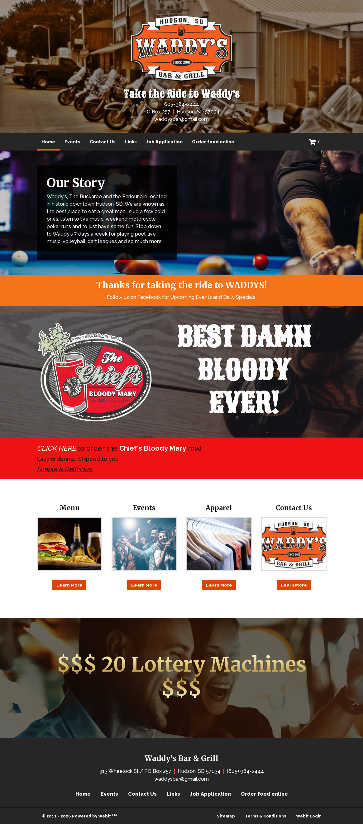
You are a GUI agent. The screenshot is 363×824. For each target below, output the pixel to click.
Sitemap (226, 816)
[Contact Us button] (294, 544)
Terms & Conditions (265, 816)
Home (50, 139)
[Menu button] (69, 544)
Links (131, 141)
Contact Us (103, 141)
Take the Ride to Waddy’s (182, 94)
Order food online (213, 141)
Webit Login (309, 816)
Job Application (164, 141)
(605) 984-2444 (245, 771)
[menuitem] (48, 142)
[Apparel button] (219, 544)
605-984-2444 (181, 104)
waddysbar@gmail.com (181, 119)
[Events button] (144, 544)
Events (72, 141)
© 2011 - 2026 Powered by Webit (79, 815)
